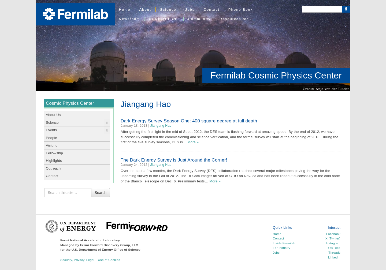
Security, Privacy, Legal (77, 259)
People (51, 138)
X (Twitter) (332, 238)
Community (199, 19)
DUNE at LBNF (164, 19)
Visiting (52, 145)
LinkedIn (334, 257)
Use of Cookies (109, 259)
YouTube (334, 247)
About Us (53, 115)
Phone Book (240, 10)
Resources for (234, 19)
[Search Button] (346, 9)
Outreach (53, 168)
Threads (334, 252)
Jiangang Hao (160, 126)
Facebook (333, 233)
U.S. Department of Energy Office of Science (106, 249)
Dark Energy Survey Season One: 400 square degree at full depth (189, 120)
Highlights (54, 161)
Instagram (333, 243)
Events (51, 130)
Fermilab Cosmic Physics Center (276, 75)
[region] (193, 45)
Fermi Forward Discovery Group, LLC (109, 245)
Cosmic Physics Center (70, 103)
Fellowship (54, 153)
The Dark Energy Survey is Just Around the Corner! (174, 160)
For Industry (281, 247)
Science (168, 10)
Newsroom (129, 19)
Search (100, 192)
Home (125, 10)
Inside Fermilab (284, 243)
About (145, 10)
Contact (211, 10)
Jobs (190, 10)
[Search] (322, 9)
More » (193, 142)
